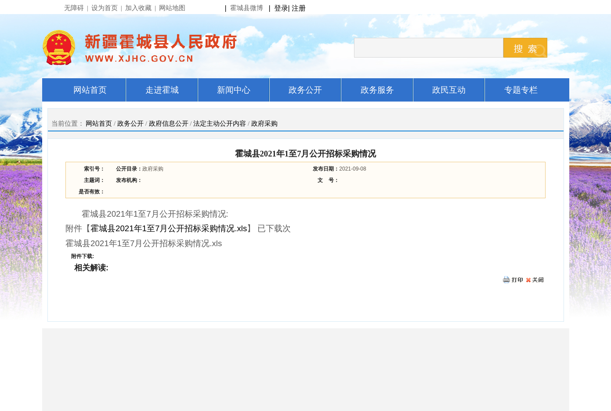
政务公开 (130, 123)
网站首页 (99, 123)
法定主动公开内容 (219, 123)
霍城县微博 (246, 7)
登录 (281, 8)
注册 (301, 8)
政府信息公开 (168, 123)
